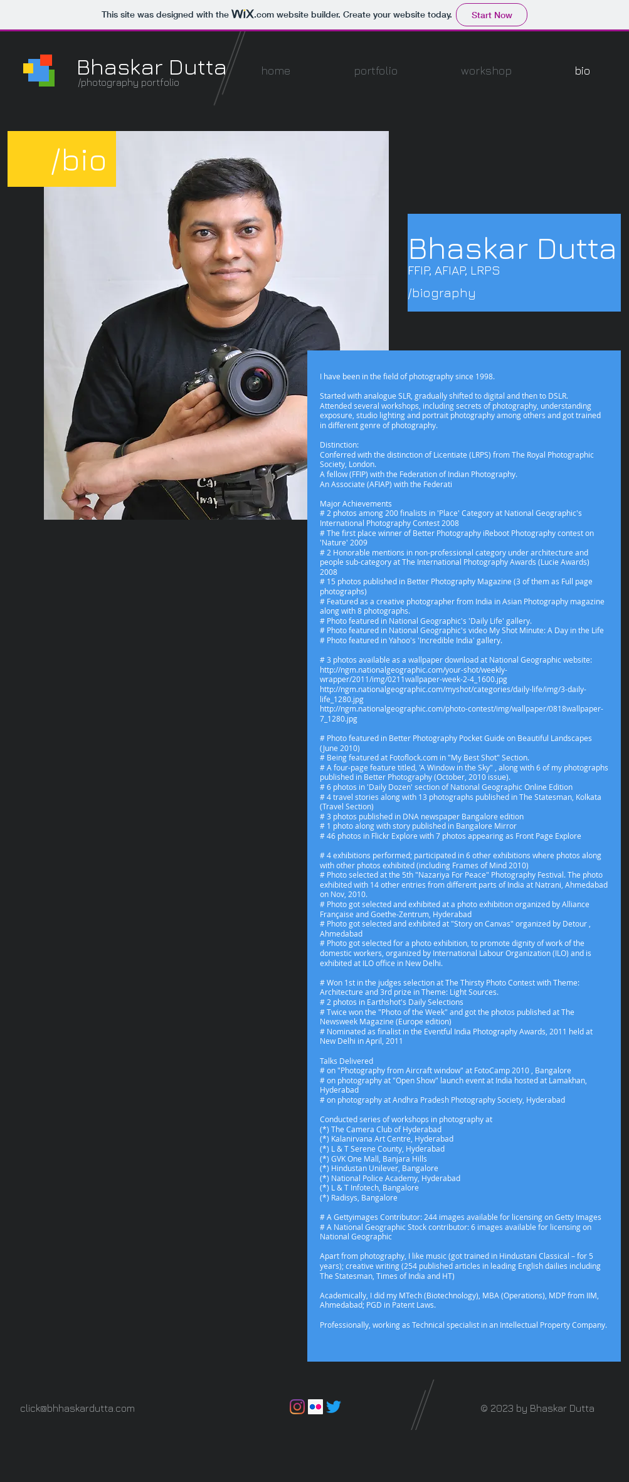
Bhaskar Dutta (152, 66)
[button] (376, 70)
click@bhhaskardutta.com (77, 1408)
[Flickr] (315, 1406)
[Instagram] (297, 1406)
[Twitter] (333, 1406)
